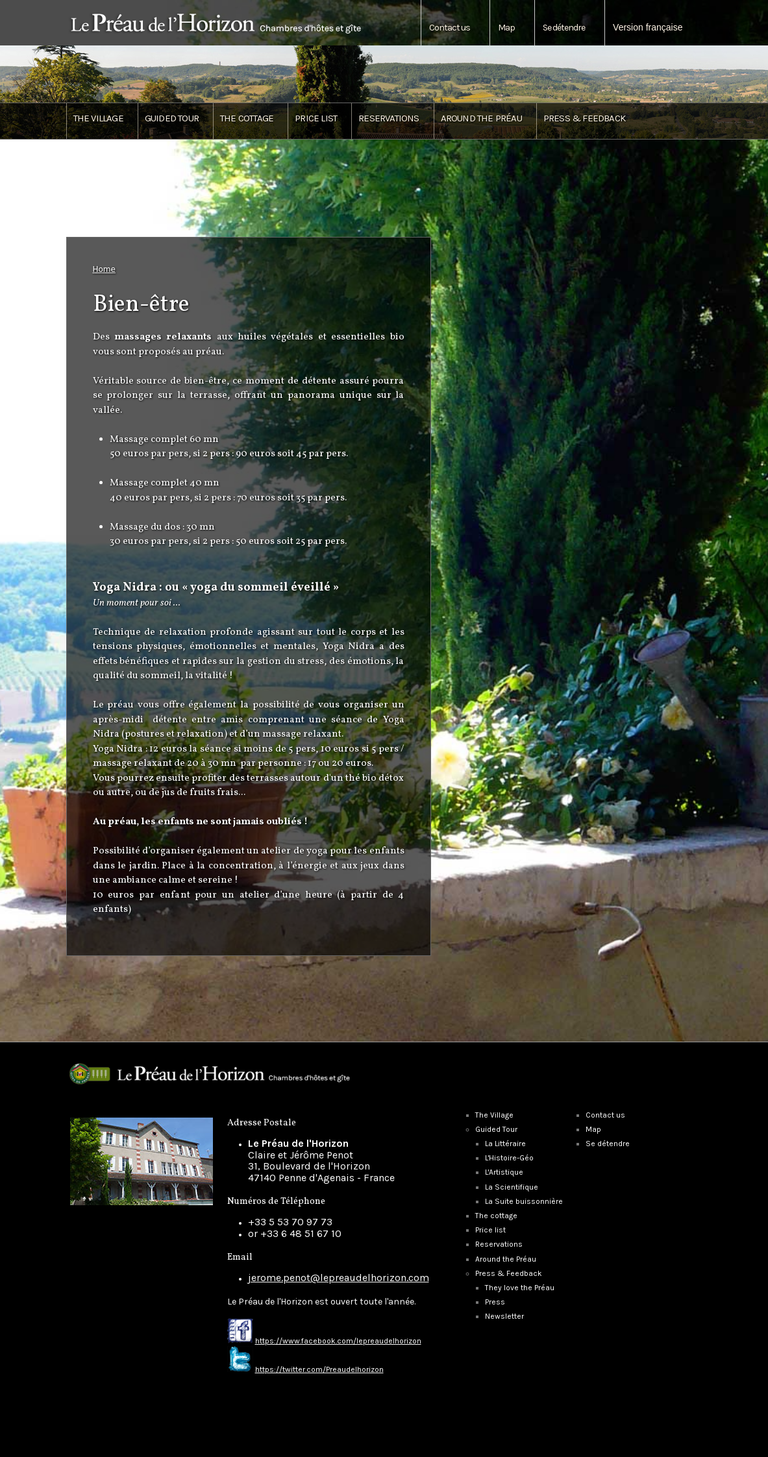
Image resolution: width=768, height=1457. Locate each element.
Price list (316, 118)
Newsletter (504, 1316)
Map (506, 27)
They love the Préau (519, 1287)
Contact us (449, 27)
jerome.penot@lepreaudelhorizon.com (338, 1277)
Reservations (388, 118)
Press (495, 1301)
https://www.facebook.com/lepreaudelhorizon (338, 1340)
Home (104, 269)
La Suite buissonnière (524, 1201)
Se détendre (564, 27)
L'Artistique (504, 1172)
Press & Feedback (508, 1273)
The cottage (246, 118)
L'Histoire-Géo (509, 1157)
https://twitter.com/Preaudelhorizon (319, 1369)
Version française (647, 27)
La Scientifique (511, 1187)
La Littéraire (505, 1143)
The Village (98, 118)
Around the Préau (481, 118)
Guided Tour (496, 1129)
